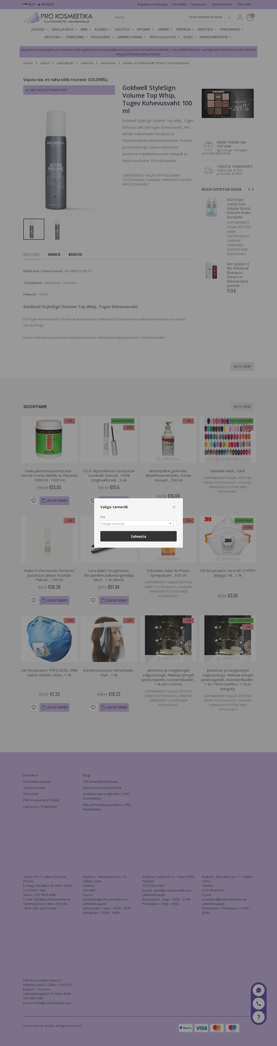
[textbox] (137, 523)
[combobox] (138, 523)
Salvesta (138, 536)
